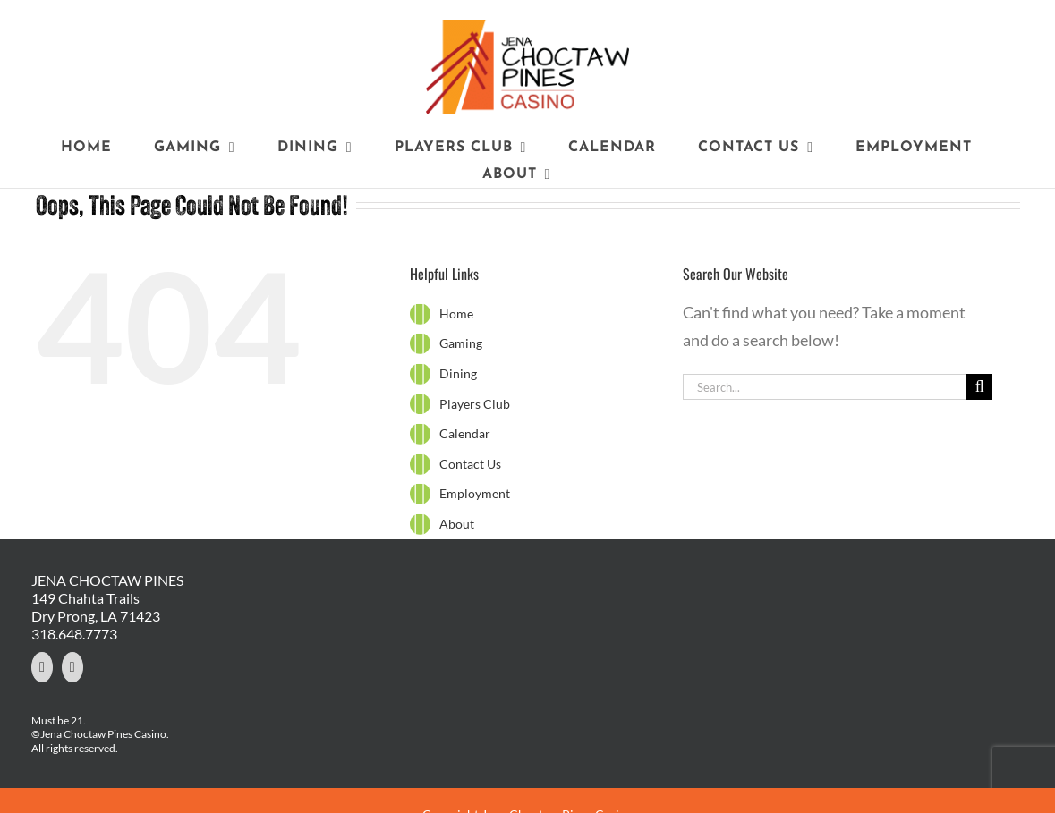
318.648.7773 (74, 633)
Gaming (460, 343)
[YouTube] (72, 667)
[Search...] (825, 387)
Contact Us (470, 463)
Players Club (474, 403)
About (456, 523)
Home (456, 313)
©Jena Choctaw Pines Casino (98, 734)
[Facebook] (42, 667)
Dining (458, 373)
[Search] (979, 387)
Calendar (464, 433)
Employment (474, 493)
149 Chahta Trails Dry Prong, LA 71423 (95, 606)
